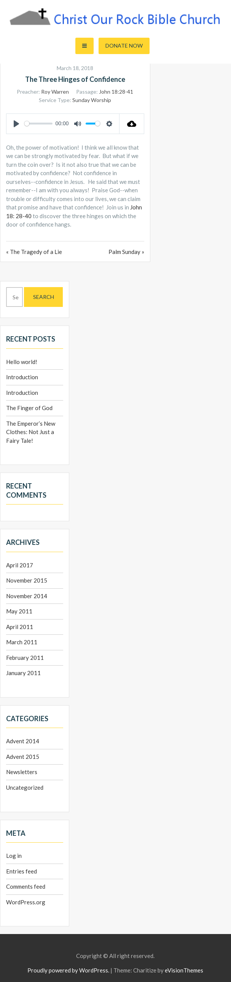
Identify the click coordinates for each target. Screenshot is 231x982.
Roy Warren (55, 91)
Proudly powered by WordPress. (68, 970)
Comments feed (25, 886)
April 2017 (19, 565)
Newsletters (21, 771)
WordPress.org (25, 902)
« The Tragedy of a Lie (34, 251)
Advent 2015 (22, 756)
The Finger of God (29, 407)
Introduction (22, 377)
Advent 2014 (22, 741)
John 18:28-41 (116, 91)
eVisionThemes (184, 970)
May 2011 (19, 611)
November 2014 (26, 595)
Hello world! (21, 361)
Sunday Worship (91, 100)
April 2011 (19, 626)
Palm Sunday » (126, 251)
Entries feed (21, 871)
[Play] (16, 124)
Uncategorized (24, 787)
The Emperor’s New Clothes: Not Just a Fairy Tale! (30, 432)
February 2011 (25, 657)
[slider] (38, 123)
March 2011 (21, 642)
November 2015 (26, 580)
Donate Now (124, 45)
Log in (14, 855)
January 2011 (23, 672)
